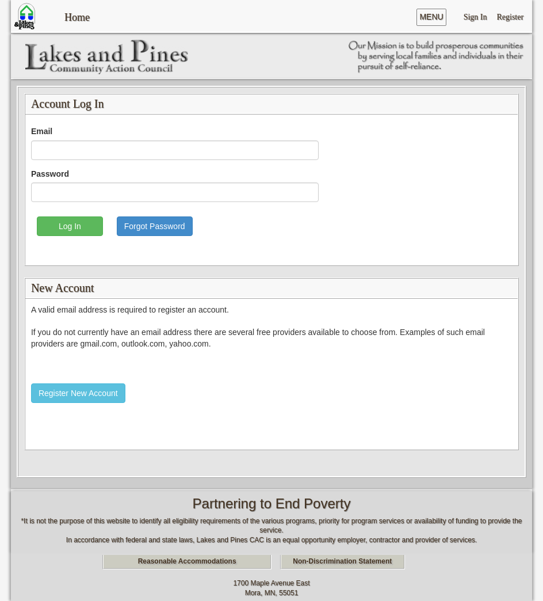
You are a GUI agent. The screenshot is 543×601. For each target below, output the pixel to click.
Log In (70, 226)
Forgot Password (154, 226)
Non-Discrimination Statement (342, 561)
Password (50, 173)
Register (509, 16)
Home (77, 16)
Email (41, 131)
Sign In (475, 16)
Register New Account (78, 393)
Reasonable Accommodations (187, 561)
